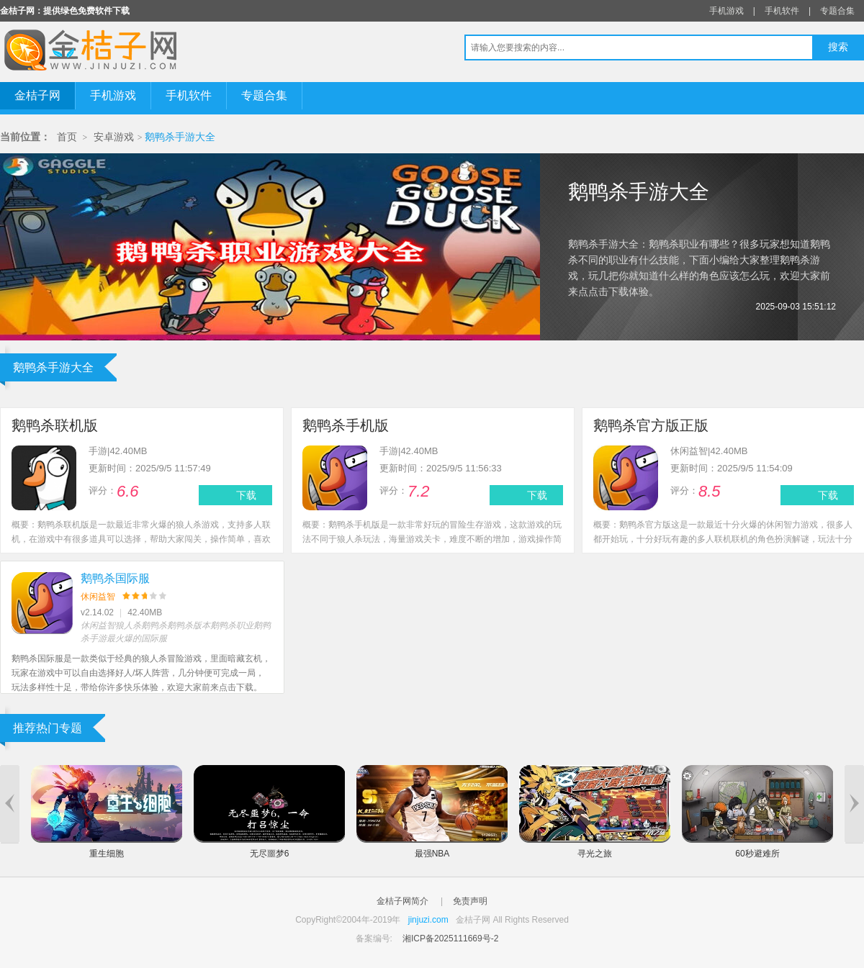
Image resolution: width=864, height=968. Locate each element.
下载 (246, 495)
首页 (67, 137)
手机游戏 (726, 11)
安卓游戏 (114, 137)
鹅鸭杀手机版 (345, 425)
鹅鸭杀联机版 (55, 425)
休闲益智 (98, 597)
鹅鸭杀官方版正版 (650, 425)
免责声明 (470, 901)
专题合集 (837, 11)
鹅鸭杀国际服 (115, 578)
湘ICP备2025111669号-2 (450, 938)
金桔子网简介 (402, 901)
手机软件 (782, 11)
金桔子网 (37, 95)
